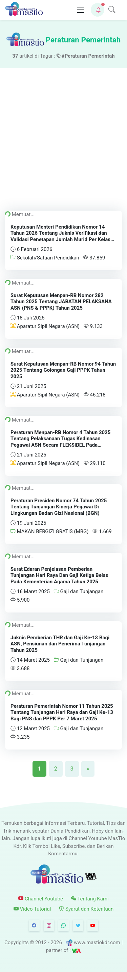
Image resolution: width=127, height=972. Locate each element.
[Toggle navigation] (80, 10)
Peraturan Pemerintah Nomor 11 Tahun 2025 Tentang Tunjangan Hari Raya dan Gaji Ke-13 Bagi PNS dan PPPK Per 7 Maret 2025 (61, 712)
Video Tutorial (32, 909)
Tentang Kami (90, 899)
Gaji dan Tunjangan (78, 591)
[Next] (88, 769)
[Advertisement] (63, 135)
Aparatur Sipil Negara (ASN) (45, 326)
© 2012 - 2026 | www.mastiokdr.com (75, 942)
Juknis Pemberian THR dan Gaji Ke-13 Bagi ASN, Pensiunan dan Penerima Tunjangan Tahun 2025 (59, 644)
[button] (97, 10)
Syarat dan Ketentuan (86, 909)
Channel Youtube (40, 899)
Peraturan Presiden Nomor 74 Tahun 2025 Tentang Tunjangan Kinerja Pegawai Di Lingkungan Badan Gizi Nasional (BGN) (58, 507)
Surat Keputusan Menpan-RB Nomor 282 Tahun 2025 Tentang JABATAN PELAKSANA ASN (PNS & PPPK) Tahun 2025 (61, 301)
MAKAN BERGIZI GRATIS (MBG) (49, 531)
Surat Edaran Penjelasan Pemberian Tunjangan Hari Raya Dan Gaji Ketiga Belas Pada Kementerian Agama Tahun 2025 (59, 575)
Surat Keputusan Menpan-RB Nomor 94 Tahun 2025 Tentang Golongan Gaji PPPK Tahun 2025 (63, 370)
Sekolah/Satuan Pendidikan (44, 257)
